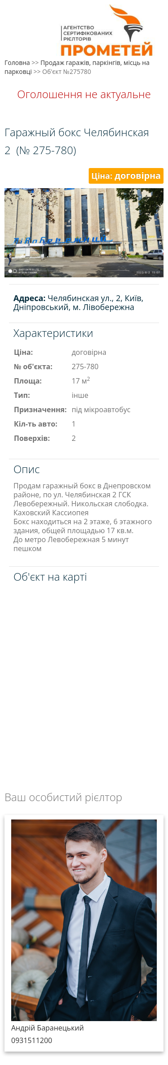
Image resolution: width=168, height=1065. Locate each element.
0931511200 (31, 1040)
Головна (17, 62)
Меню (17, 21)
